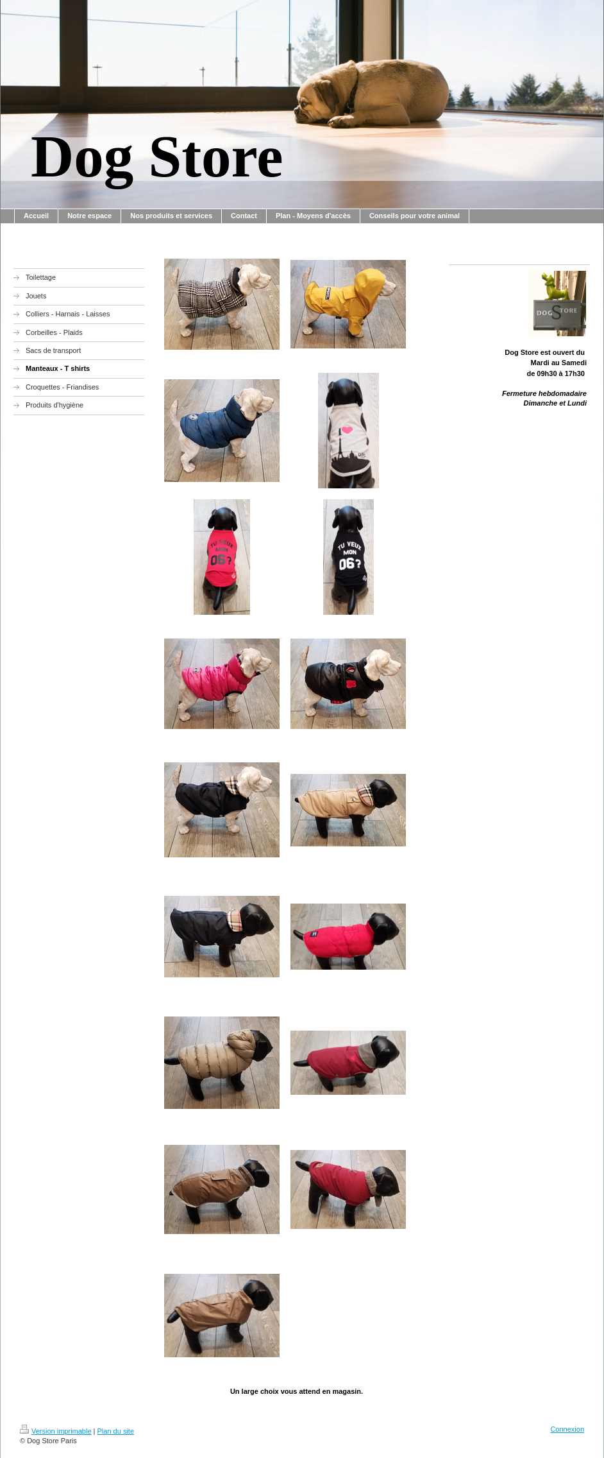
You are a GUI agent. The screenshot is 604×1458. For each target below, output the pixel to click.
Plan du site (115, 1431)
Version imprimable (56, 1431)
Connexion (567, 1429)
